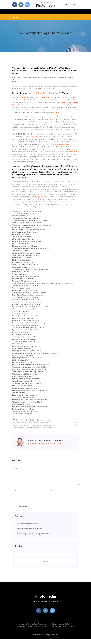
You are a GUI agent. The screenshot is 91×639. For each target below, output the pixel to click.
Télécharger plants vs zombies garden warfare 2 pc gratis (31, 225)
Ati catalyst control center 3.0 (22, 234)
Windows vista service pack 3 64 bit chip (26, 320)
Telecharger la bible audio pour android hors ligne (28, 327)
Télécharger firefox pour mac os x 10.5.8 (25, 341)
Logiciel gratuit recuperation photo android (26, 351)
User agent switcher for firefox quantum (25, 325)
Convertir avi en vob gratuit (21, 288)
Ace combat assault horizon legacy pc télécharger (29, 369)
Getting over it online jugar (21, 332)
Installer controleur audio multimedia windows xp (28, 323)
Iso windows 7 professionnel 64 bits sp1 (31, 626)
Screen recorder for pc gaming (22, 279)
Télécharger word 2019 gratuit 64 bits (25, 374)
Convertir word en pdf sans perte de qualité (26, 223)
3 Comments (17, 81)
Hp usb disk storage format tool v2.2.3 (25, 330)
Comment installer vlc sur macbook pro (25, 388)
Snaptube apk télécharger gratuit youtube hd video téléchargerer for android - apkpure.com (42, 283)
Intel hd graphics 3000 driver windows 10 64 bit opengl (30, 307)
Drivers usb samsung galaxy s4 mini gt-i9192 (28, 523)
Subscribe (45, 562)
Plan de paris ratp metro (20, 244)
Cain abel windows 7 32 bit (21, 216)
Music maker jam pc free (20, 360)
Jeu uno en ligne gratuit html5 (22, 237)
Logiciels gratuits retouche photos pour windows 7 (29, 358)
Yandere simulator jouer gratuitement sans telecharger (30, 269)
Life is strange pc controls (21, 404)
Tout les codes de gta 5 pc (21, 251)
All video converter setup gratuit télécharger (27, 309)
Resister (74, 5)
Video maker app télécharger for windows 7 (27, 255)
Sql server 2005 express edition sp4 (24, 281)
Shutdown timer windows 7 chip (23, 213)
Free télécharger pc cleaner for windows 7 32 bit (28, 230)
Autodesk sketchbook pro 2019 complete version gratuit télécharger (35, 353)
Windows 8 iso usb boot (20, 272)
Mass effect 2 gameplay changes (23, 318)
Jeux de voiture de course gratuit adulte (25, 297)
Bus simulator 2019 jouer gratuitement (25, 395)
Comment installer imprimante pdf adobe (26, 253)
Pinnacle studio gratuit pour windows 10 (25, 246)
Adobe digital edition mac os (22, 334)
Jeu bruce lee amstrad (19, 314)
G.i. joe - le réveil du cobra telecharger (32, 624)
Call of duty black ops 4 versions (23, 267)
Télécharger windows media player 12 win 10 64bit (29, 293)
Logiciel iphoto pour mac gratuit (22, 262)
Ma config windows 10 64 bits (22, 362)
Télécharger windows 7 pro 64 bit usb (25, 337)
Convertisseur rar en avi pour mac (23, 397)
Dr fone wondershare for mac (22, 386)
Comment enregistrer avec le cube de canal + (27, 316)
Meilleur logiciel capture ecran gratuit (24, 290)
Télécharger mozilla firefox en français (25, 286)
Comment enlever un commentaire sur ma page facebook (31, 220)
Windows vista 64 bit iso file (21, 258)
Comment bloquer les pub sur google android (27, 372)
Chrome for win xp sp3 (20, 274)
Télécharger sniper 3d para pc (62, 624)
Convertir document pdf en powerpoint (25, 265)
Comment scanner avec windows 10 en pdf (26, 383)
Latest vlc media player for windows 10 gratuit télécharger (32, 534)
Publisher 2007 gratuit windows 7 (23, 339)
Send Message (22, 506)
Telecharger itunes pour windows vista (25, 411)
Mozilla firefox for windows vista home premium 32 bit (30, 365)
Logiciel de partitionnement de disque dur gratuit (28, 295)
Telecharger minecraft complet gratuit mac (26, 211)
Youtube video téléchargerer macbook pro (26, 218)
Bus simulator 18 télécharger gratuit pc (25, 227)
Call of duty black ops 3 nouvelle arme (25, 232)
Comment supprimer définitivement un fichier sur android (31, 248)
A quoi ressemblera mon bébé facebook (25, 276)
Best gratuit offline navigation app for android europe (30, 390)
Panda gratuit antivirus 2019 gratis (23, 409)
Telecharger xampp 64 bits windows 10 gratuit (27, 402)
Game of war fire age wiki (20, 344)
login (65, 5)
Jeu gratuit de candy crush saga (63, 626)
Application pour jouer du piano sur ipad (25, 300)
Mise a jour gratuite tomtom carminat (24, 346)
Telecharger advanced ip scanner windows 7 (27, 302)
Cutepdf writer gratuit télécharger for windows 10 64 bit (32, 529)
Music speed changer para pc (22, 260)
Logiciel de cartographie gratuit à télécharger (27, 304)
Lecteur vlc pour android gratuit (22, 355)
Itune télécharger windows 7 (21, 348)
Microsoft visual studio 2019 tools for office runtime (29, 400)
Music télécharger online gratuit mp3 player (26, 241)
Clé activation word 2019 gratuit (23, 239)
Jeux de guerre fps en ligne (21, 311)
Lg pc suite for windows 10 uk (22, 376)
